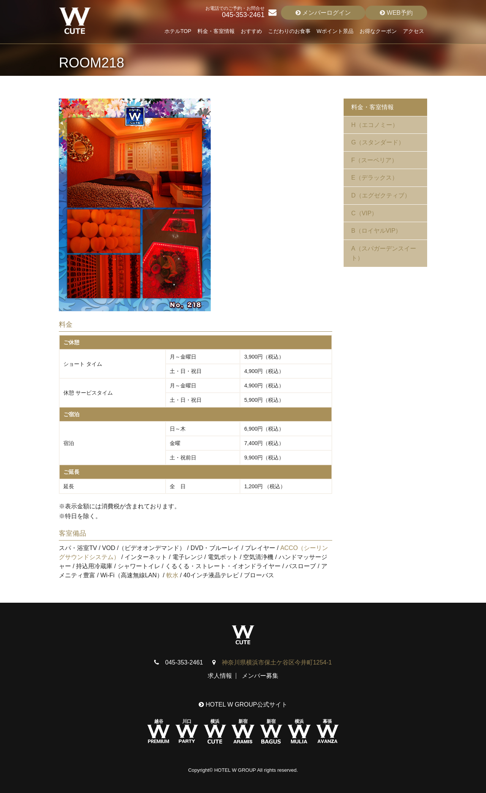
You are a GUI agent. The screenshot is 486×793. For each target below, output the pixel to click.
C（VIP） (364, 213)
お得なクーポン (378, 31)
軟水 (172, 575)
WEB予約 (396, 12)
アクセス (413, 31)
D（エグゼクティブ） (380, 195)
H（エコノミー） (374, 125)
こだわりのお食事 (289, 31)
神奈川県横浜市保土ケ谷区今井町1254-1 (277, 662)
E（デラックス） (374, 177)
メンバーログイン (323, 12)
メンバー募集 (260, 675)
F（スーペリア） (374, 160)
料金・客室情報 (216, 31)
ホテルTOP (177, 31)
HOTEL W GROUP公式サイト (243, 704)
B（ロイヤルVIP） (376, 230)
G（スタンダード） (377, 142)
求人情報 (220, 675)
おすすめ (251, 31)
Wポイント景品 (335, 31)
